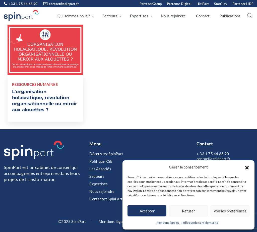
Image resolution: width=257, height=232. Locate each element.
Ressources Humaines (35, 84)
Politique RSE (100, 161)
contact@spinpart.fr (58, 4)
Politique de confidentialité (199, 222)
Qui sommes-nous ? (73, 16)
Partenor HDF (242, 4)
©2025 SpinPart (72, 221)
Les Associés (100, 168)
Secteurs (109, 16)
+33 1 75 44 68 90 (21, 4)
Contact (203, 16)
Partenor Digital (179, 4)
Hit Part (203, 4)
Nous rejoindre (173, 16)
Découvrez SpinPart (106, 153)
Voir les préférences (230, 211)
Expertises (139, 16)
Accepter (147, 211)
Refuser (188, 211)
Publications (230, 16)
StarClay (220, 4)
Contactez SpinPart (105, 199)
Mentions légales (167, 222)
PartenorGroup (151, 4)
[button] (246, 166)
